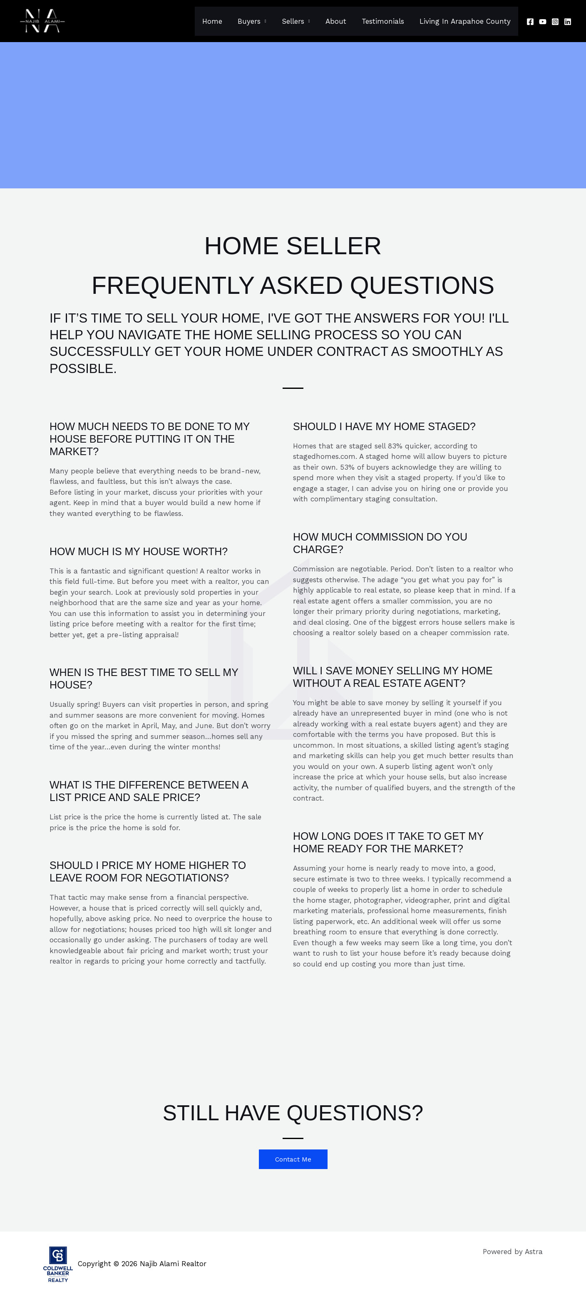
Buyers (254, 21)
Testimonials (384, 21)
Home (219, 21)
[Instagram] (555, 21)
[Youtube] (542, 21)
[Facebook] (530, 21)
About (338, 21)
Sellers (297, 21)
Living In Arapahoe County (465, 21)
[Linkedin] (567, 21)
